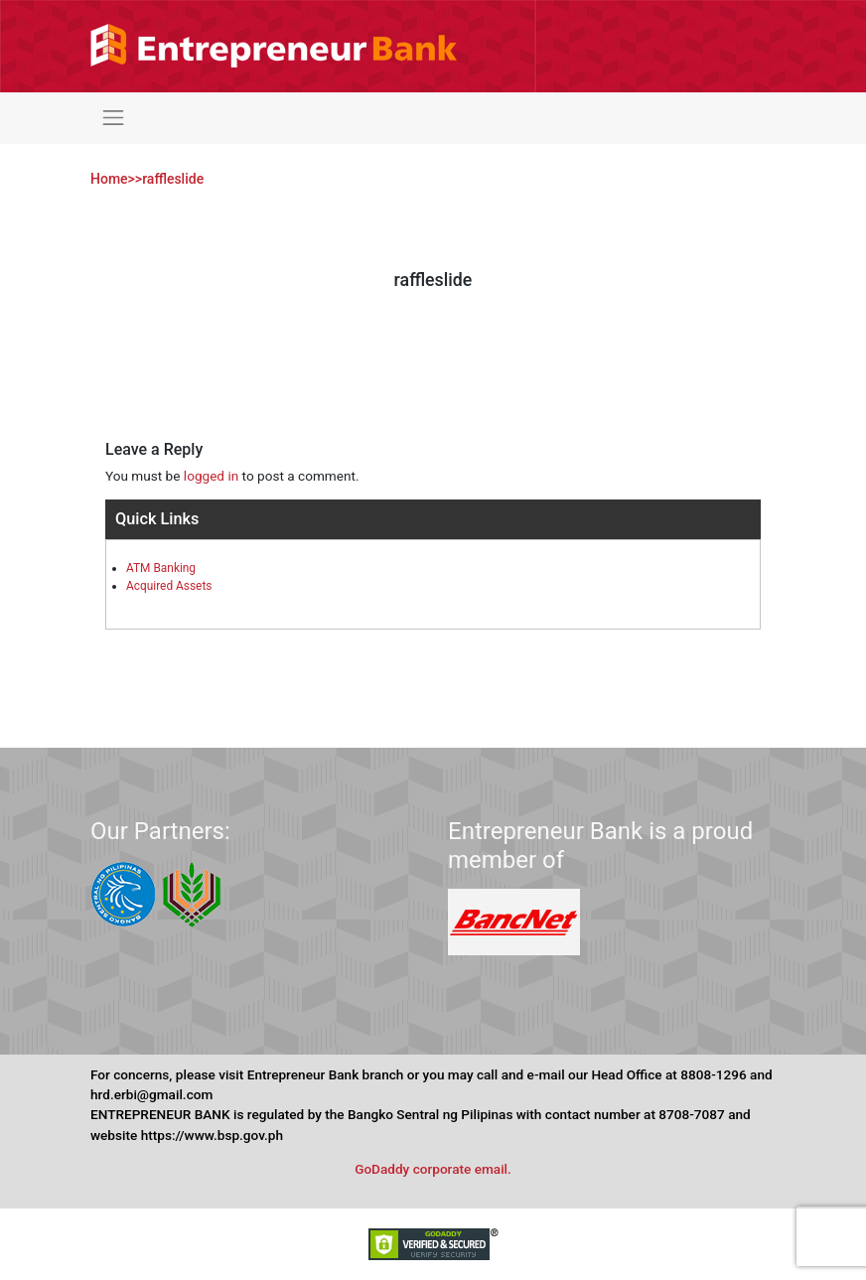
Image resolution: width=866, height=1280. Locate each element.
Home (109, 179)
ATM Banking (161, 568)
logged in (211, 476)
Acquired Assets (169, 586)
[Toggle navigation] (113, 118)
